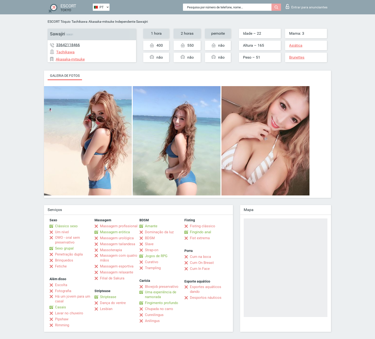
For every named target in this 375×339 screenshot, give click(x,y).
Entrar (306, 6)
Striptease (108, 297)
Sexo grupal (64, 248)
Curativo (151, 262)
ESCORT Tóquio (59, 21)
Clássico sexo (66, 226)
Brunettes (296, 57)
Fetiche (61, 266)
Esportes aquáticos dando (205, 289)
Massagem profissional (119, 226)
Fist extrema (200, 238)
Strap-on (151, 250)
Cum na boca (200, 257)
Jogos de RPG (156, 256)
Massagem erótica (115, 232)
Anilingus (152, 321)
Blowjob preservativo (161, 286)
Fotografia (63, 291)
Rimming (62, 325)
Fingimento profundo (161, 303)
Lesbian (106, 309)
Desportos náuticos (205, 297)
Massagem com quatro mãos (118, 257)
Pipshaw (61, 319)
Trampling (153, 268)
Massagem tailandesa (117, 244)
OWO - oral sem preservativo (67, 240)
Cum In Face (200, 269)
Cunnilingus (154, 315)
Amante (151, 226)
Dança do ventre (113, 303)
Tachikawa (80, 21)
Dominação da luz (159, 232)
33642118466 (68, 45)
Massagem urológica (117, 238)
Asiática (295, 45)
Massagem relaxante (116, 272)
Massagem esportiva (116, 266)
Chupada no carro (159, 309)
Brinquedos (64, 260)
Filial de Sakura (112, 278)
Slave (149, 244)
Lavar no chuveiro (69, 313)
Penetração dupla (69, 254)
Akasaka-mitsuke (101, 21)
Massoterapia (111, 250)
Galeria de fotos (65, 76)
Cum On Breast (202, 263)
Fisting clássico (202, 226)
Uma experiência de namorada (160, 294)
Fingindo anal (200, 232)
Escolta (61, 285)
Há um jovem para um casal (72, 298)
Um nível (62, 232)
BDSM (150, 238)
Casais (60, 307)
